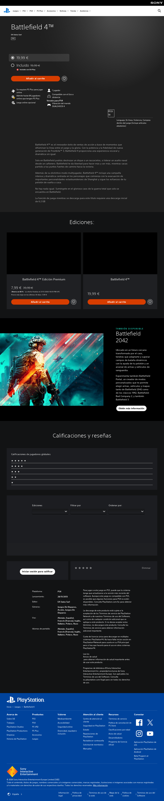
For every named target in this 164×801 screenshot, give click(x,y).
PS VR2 (35, 726)
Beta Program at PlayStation (141, 757)
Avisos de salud (90, 656)
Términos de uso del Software (146, 794)
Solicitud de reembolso (93, 744)
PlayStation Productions (17, 730)
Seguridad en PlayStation (94, 725)
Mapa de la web (114, 794)
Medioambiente (65, 718)
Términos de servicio (118, 718)
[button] (37, 571)
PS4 (31, 11)
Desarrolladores (116, 737)
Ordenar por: (115, 505)
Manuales (87, 748)
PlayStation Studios (15, 726)
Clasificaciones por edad (119, 729)
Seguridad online (65, 726)
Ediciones (37, 505)
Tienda (73, 11)
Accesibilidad (63, 722)
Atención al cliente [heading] (93, 714)
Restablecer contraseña (93, 740)
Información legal (63, 794)
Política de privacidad (77, 794)
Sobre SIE (11, 718)
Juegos (16, 11)
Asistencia (84, 11)
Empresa (10, 734)
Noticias (63, 11)
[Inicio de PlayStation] (7, 11)
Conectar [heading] (139, 714)
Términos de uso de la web (97, 794)
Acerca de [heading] (12, 714)
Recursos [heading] (114, 714)
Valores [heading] (62, 714)
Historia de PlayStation (17, 738)
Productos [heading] (37, 714)
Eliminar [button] (146, 567)
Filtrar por (75, 505)
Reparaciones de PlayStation (90, 735)
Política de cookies (126, 794)
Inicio (9, 706)
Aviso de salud (115, 733)
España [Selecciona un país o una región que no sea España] (15, 794)
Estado (86, 729)
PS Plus (40, 11)
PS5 (24, 11)
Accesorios (51, 11)
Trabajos (10, 722)
